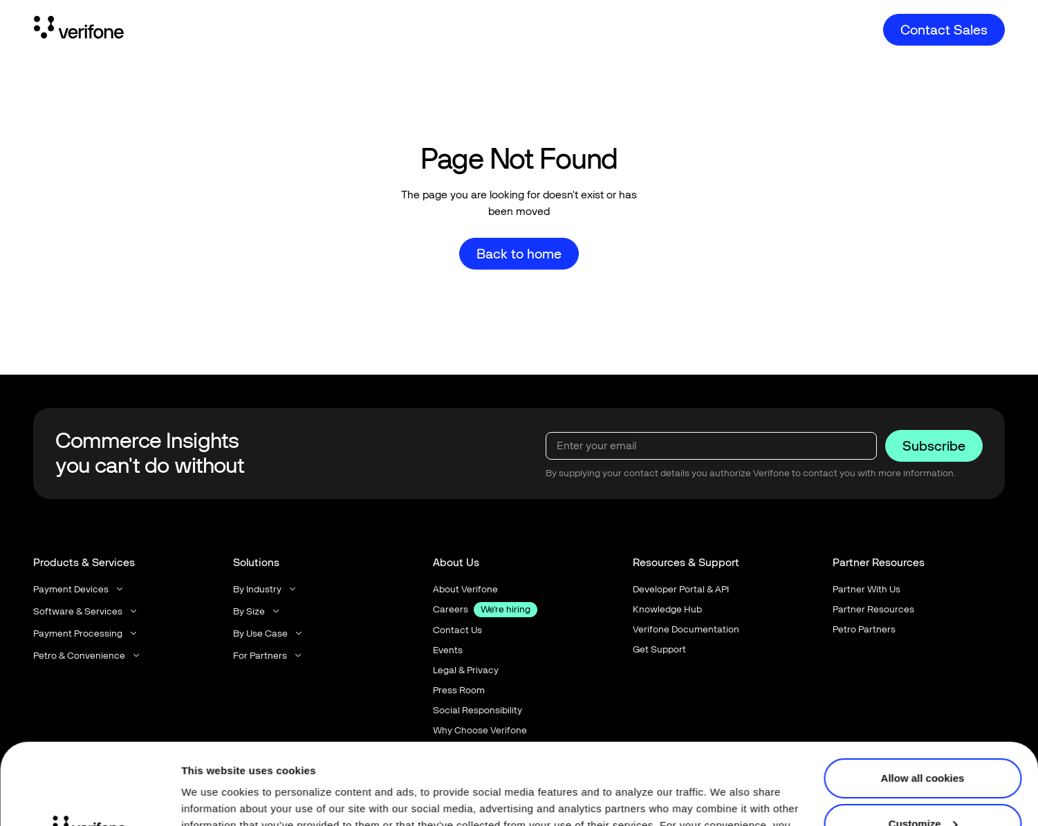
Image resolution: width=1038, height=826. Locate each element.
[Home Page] (78, 30)
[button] (79, 589)
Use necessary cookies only (922, 788)
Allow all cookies (923, 697)
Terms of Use (726, 761)
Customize (923, 742)
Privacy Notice (629, 761)
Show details (213, 799)
